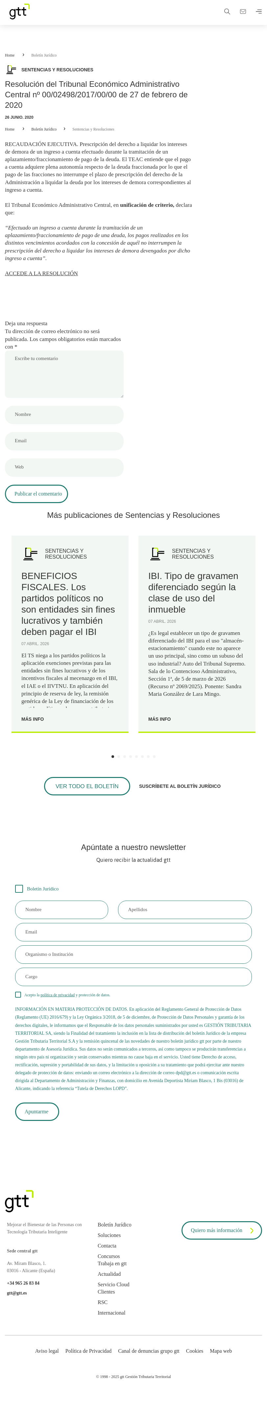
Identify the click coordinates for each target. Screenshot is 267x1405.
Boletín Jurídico (44, 55)
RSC (103, 1313)
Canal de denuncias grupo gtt (149, 1361)
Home (9, 55)
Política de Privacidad (88, 1361)
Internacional (111, 1323)
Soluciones (109, 1245)
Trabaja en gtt (112, 1274)
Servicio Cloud (113, 1295)
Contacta (107, 1256)
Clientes (106, 1302)
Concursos (109, 1267)
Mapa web (221, 1361)
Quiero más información (223, 1242)
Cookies (194, 1361)
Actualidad (109, 1284)
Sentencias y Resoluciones (93, 129)
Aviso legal (47, 1361)
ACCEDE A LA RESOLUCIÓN (43, 278)
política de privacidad (57, 1002)
